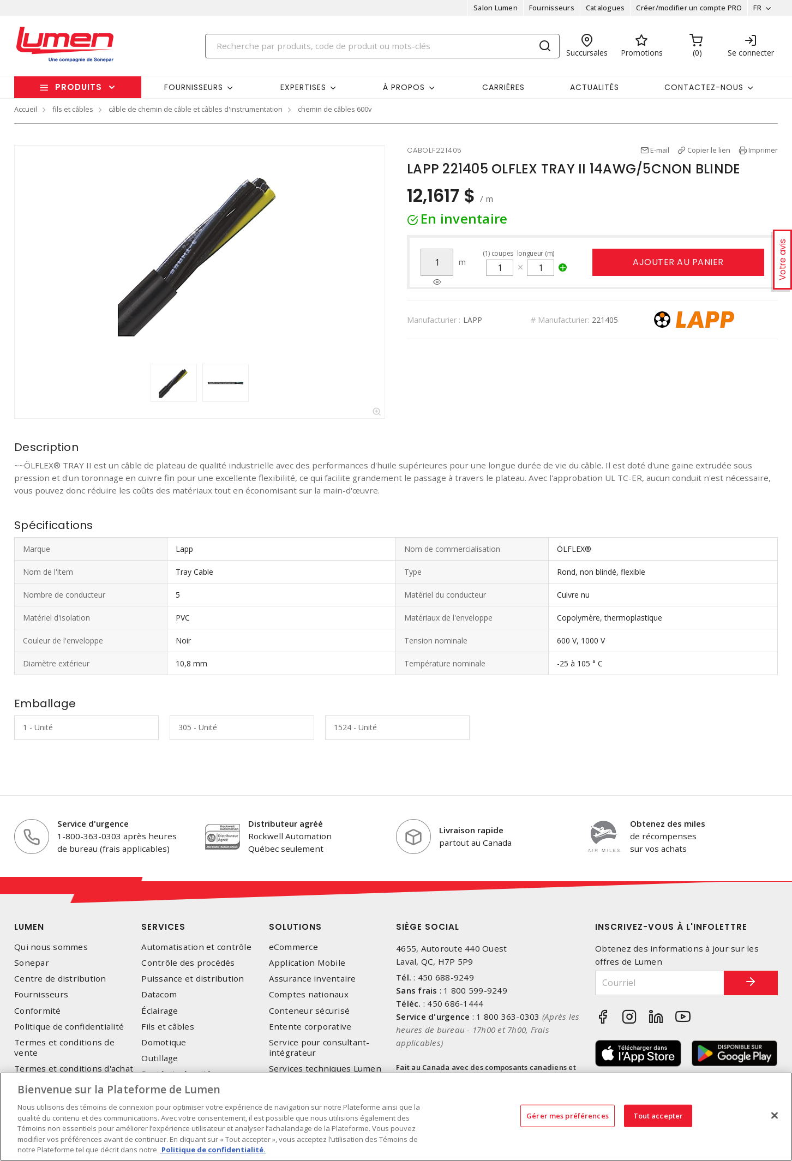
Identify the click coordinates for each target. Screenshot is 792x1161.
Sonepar (31, 963)
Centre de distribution (60, 978)
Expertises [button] (303, 87)
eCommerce (293, 947)
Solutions (295, 927)
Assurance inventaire (312, 978)
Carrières (503, 87)
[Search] (382, 46)
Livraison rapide (471, 830)
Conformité (37, 1011)
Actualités (594, 87)
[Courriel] (659, 983)
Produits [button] (78, 87)
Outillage (159, 1058)
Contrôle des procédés (188, 963)
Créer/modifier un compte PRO (689, 8)
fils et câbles (72, 109)
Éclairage (159, 1011)
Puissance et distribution (192, 978)
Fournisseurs (551, 8)
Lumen (29, 927)
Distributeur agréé (285, 823)
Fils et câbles (167, 1026)
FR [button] (757, 8)
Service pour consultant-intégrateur (319, 1047)
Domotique (163, 1042)
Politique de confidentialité (69, 1026)
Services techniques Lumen (325, 1068)
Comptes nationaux (309, 994)
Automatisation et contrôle (196, 947)
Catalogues (605, 8)
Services (163, 927)
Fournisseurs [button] (193, 87)
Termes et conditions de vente (64, 1047)
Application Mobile (307, 963)
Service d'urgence (93, 823)
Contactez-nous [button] (703, 87)
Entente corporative (310, 1026)
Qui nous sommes (51, 947)
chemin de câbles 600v (334, 109)
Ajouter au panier (678, 262)
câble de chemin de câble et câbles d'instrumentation (196, 109)
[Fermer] (775, 1115)
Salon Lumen (495, 8)
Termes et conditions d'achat (73, 1068)
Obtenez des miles (667, 823)
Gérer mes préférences (567, 1115)
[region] (396, 1116)
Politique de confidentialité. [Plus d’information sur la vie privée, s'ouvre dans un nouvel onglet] (213, 1149)
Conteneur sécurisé (309, 1011)
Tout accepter (658, 1115)
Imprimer (763, 150)
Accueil (25, 109)
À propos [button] (404, 87)
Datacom (159, 994)
